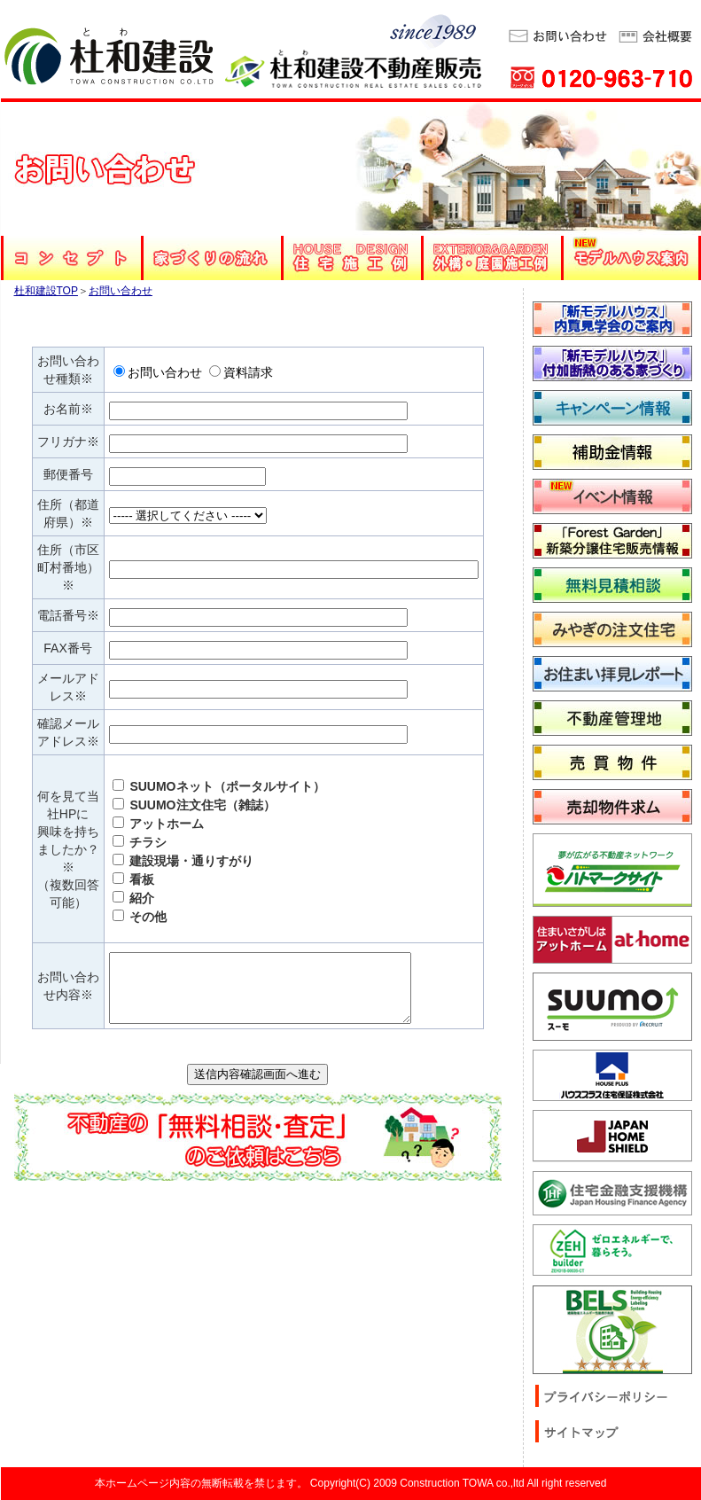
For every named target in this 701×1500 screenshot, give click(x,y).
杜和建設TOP (46, 291)
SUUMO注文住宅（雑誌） (194, 805)
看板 (134, 879)
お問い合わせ (120, 291)
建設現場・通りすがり (183, 861)
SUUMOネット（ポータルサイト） (219, 786)
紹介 (134, 898)
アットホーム (159, 823)
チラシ (140, 842)
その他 (140, 917)
